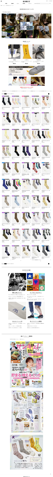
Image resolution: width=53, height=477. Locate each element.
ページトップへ (50, 474)
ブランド (4, 5)
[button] (50, 93)
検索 (50, 3)
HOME (1, 5)
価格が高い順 (12, 263)
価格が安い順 (8, 263)
